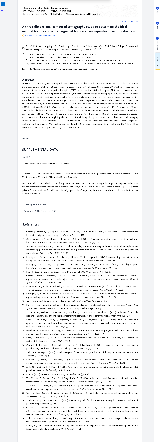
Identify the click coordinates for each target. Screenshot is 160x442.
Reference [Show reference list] (157, 43)
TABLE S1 (27, 156)
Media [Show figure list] (157, 12)
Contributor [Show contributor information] (157, 61)
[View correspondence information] (96, 48)
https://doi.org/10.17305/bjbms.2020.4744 (40, 35)
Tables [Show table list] (157, 27)
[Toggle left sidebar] (2, 10)
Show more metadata (130, 21)
